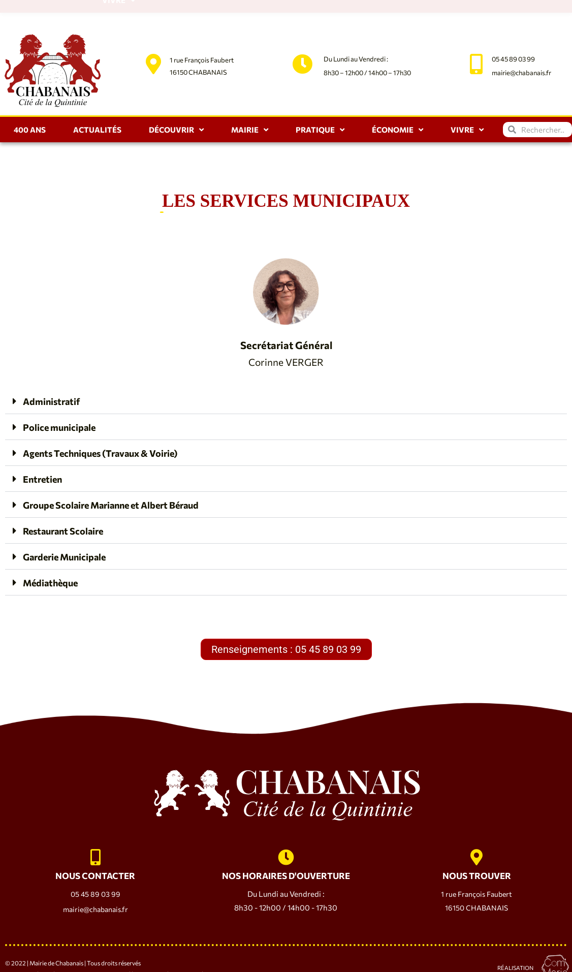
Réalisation (515, 951)
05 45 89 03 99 (513, 33)
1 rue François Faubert (202, 34)
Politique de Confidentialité (93, 958)
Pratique (320, 104)
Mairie (249, 104)
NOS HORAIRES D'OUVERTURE (285, 859)
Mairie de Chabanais (56, 946)
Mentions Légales (28, 958)
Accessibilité (186, 958)
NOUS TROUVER (476, 859)
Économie (397, 104)
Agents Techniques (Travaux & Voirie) (111, 427)
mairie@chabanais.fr (521, 47)
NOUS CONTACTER (95, 859)
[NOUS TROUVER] (476, 837)
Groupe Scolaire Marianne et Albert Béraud (124, 479)
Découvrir (176, 104)
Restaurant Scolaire (69, 505)
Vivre (467, 104)
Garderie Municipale (71, 531)
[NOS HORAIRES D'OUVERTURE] (286, 837)
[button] (286, 376)
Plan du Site (149, 958)
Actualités (97, 104)
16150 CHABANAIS (198, 47)
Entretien (45, 453)
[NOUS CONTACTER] (95, 837)
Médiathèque (54, 557)
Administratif (54, 375)
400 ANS (30, 104)
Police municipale (64, 401)
